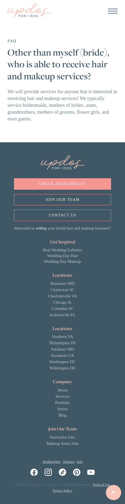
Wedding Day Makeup (62, 261)
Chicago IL (62, 302)
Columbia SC (62, 308)
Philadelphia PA (62, 343)
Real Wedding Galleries (62, 250)
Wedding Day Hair (62, 255)
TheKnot (68, 462)
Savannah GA (62, 355)
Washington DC (63, 362)
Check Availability (62, 184)
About (62, 390)
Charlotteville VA (62, 296)
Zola (80, 462)
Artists (62, 409)
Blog (62, 415)
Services (62, 396)
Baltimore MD (63, 283)
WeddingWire (51, 462)
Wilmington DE (63, 368)
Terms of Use (101, 485)
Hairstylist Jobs (62, 437)
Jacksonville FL (62, 315)
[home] (29, 11)
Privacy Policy (62, 491)
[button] (113, 11)
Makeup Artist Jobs (62, 443)
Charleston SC (62, 290)
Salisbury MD (62, 349)
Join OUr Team (62, 200)
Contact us (62, 215)
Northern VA (62, 336)
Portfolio (62, 402)
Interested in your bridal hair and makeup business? (62, 228)
